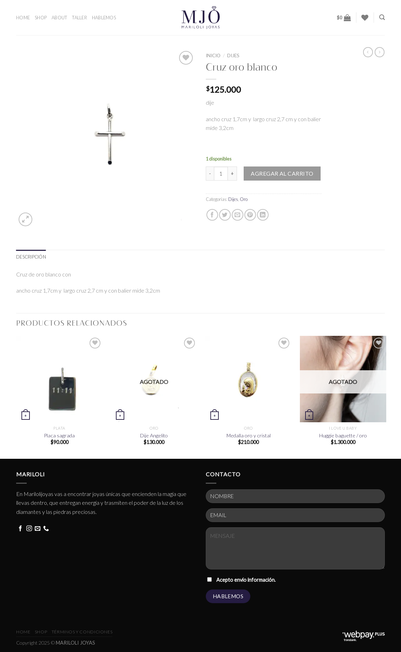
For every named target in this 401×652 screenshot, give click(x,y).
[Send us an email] (37, 529)
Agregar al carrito (282, 173)
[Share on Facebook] (212, 215)
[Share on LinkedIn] (263, 215)
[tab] (31, 257)
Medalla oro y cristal (248, 435)
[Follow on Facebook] (20, 529)
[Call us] (46, 529)
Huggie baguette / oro (343, 435)
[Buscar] (382, 17)
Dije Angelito (154, 435)
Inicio (213, 55)
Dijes (233, 55)
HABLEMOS (104, 17)
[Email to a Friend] (237, 215)
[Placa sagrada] (59, 379)
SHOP (41, 17)
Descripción (31, 257)
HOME (23, 17)
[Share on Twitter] (225, 215)
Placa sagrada (59, 435)
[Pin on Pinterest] (250, 215)
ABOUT (59, 17)
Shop (41, 631)
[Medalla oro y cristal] (248, 379)
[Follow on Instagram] (29, 529)
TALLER (79, 17)
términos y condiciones (82, 631)
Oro (244, 199)
